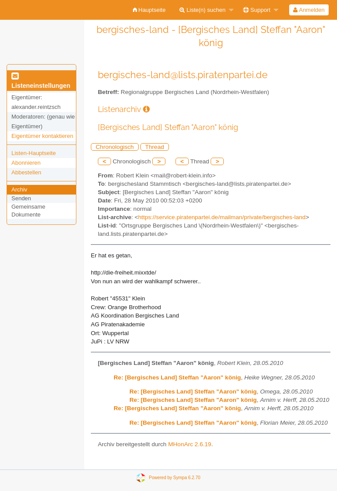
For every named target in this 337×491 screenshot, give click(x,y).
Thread (154, 147)
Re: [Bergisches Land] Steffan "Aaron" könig (177, 377)
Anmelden (308, 10)
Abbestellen (26, 172)
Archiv (19, 189)
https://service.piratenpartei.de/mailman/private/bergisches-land (222, 217)
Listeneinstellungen (40, 81)
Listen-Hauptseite (33, 153)
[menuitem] (149, 10)
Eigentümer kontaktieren (42, 136)
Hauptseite (149, 10)
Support (256, 10)
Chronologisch (115, 147)
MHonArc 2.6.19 (189, 444)
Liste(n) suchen (202, 10)
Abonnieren (26, 162)
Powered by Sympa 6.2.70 (174, 477)
